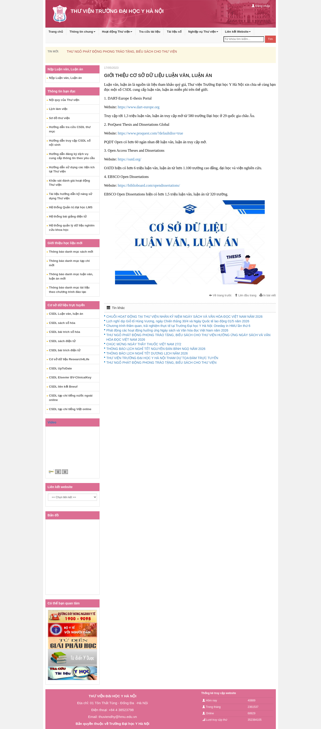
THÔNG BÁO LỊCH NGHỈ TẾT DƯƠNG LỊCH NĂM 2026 (147, 353)
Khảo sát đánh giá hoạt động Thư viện (69, 183)
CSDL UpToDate (60, 368)
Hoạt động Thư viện (117, 31)
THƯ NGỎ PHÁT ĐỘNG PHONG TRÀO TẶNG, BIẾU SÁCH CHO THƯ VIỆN (122, 51)
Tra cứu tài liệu (149, 31)
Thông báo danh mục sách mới (71, 251)
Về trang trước (220, 295)
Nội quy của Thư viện (64, 100)
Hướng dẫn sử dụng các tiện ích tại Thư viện (72, 169)
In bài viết (267, 295)
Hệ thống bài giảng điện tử (68, 216)
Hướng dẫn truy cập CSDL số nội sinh (70, 143)
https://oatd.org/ (129, 159)
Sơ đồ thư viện (59, 118)
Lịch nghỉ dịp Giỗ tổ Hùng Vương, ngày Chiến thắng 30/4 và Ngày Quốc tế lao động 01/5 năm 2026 (177, 321)
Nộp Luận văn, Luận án (65, 78)
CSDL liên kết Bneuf (63, 386)
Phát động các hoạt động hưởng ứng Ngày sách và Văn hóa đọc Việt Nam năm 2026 (167, 330)
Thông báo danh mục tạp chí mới (69, 263)
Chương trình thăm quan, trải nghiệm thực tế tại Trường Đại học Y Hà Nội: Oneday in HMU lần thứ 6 (178, 326)
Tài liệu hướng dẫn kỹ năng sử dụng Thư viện (70, 196)
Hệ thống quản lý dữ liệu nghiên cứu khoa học (72, 228)
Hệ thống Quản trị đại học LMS (71, 207)
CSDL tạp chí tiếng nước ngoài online (71, 398)
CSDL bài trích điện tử (64, 350)
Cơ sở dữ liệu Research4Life (69, 359)
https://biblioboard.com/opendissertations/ (149, 185)
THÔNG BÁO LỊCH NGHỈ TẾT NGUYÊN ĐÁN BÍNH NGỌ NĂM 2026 (156, 349)
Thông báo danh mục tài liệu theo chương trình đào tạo (69, 290)
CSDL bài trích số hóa (64, 332)
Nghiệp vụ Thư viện (203, 31)
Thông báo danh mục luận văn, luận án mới (71, 276)
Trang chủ (56, 31)
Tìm (270, 39)
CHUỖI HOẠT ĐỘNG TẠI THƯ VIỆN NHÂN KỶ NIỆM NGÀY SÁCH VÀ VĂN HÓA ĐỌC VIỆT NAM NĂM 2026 (184, 316)
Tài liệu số (174, 31)
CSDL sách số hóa (62, 323)
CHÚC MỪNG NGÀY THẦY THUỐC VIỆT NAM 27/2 (143, 344)
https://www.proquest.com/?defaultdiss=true (150, 133)
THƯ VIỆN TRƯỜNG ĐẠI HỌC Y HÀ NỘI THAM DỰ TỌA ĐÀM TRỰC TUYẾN (162, 358)
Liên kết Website (238, 31)
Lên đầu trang (245, 295)
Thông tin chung (82, 31)
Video (52, 422)
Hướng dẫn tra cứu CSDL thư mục (70, 129)
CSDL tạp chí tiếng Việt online (70, 409)
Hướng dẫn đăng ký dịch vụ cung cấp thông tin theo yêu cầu (72, 156)
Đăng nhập (261, 6)
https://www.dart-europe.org (138, 107)
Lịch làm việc (58, 109)
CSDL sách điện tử (62, 341)
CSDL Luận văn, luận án (66, 313)
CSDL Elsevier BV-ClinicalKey (70, 377)
